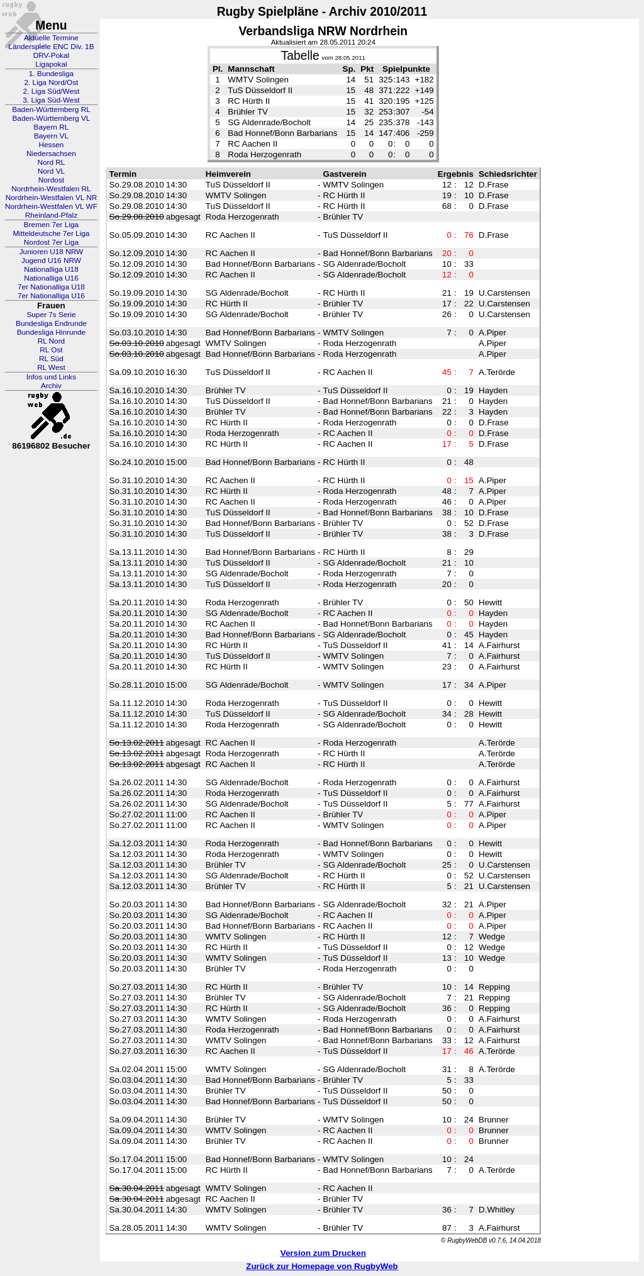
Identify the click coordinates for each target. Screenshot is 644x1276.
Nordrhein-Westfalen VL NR (51, 197)
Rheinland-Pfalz (51, 215)
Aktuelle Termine (51, 37)
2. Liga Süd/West (51, 91)
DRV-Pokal (51, 55)
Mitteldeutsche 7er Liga (51, 233)
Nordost (51, 180)
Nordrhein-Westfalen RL (51, 188)
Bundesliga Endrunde (51, 323)
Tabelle (300, 55)
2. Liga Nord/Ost (51, 82)
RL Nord (51, 341)
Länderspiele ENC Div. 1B (51, 46)
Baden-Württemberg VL (51, 118)
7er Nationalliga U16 (51, 295)
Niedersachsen (51, 153)
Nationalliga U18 (51, 269)
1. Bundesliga (51, 73)
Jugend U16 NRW (51, 260)
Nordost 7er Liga (51, 242)
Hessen (51, 144)
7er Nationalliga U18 (51, 287)
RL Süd (51, 358)
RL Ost (51, 349)
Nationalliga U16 (51, 278)
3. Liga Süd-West (51, 100)
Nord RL (51, 162)
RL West (51, 367)
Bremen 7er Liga (51, 224)
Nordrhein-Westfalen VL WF (51, 206)
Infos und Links (51, 376)
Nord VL (51, 171)
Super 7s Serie (50, 314)
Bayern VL (51, 136)
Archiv (51, 385)
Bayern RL (51, 127)
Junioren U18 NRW (51, 251)
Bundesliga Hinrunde (51, 332)
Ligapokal (51, 64)
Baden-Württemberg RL (51, 109)
